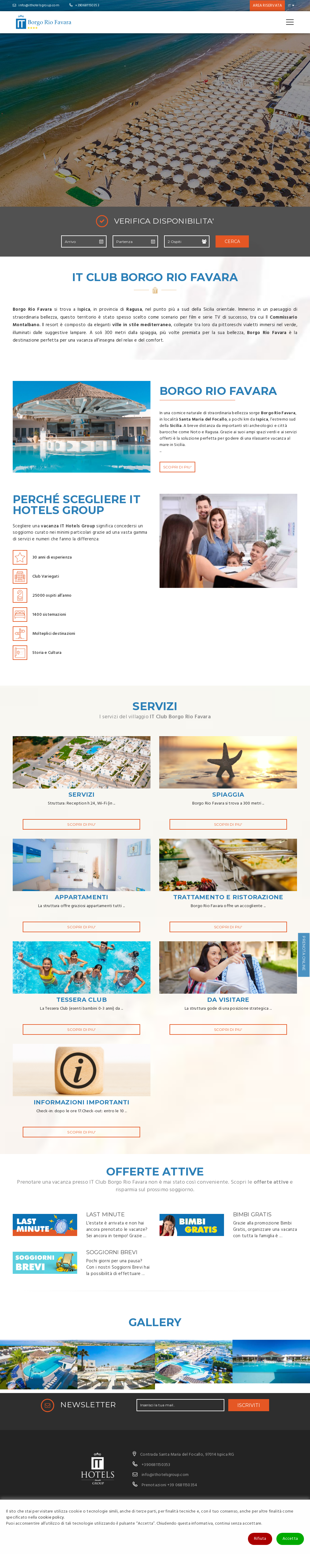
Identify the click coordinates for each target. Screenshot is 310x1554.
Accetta (290, 1538)
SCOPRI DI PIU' (177, 467)
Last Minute (105, 1214)
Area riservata (267, 5)
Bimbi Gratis (252, 1214)
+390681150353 (84, 5)
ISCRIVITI (248, 1405)
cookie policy (51, 1517)
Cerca (232, 241)
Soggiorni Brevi (112, 1252)
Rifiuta (260, 1538)
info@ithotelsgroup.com (36, 5)
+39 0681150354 (182, 1485)
